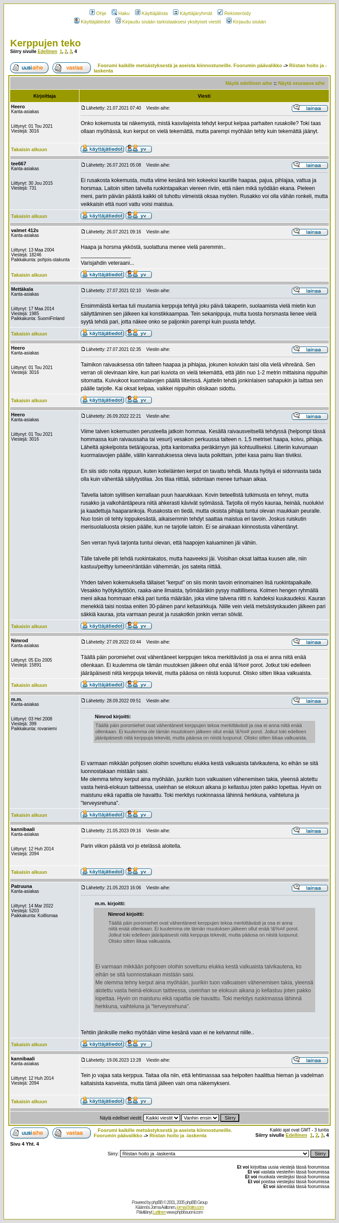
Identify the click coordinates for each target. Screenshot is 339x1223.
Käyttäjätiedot (92, 21)
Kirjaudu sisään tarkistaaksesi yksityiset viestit (168, 21)
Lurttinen (159, 1212)
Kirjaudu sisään (246, 21)
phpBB (156, 1202)
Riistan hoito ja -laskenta (178, 1135)
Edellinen (47, 51)
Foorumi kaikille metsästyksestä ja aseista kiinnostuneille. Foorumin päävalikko (190, 65)
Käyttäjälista (151, 13)
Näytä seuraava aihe (301, 83)
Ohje (98, 13)
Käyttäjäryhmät (192, 13)
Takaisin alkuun (29, 149)
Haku (121, 13)
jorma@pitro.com (190, 1207)
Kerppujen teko (45, 43)
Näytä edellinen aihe (249, 83)
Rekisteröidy (234, 13)
